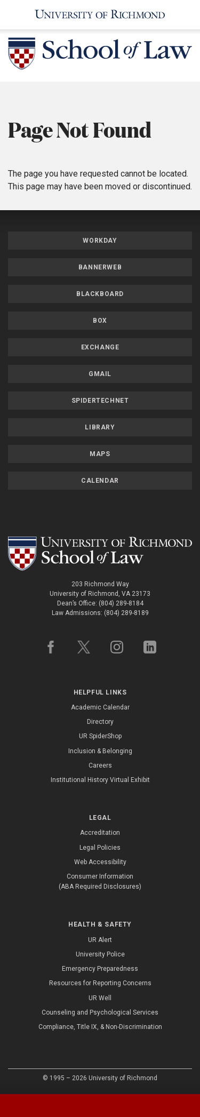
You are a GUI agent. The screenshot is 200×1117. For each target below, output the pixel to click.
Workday (100, 240)
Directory (100, 721)
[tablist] (100, 1105)
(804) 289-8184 (121, 603)
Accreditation (100, 832)
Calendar (100, 480)
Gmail (100, 374)
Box (100, 320)
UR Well (100, 998)
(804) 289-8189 (126, 613)
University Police (100, 954)
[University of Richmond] (100, 15)
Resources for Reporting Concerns (100, 983)
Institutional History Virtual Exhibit (100, 780)
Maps (100, 454)
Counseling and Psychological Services (100, 1012)
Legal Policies (100, 847)
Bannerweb (100, 267)
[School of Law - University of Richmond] (100, 55)
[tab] (25, 1105)
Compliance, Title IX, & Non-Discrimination (100, 1027)
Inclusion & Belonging (100, 751)
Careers (100, 765)
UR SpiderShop (100, 736)
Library (100, 427)
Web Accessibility (100, 862)
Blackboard (100, 294)
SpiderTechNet (100, 400)
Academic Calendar (100, 707)
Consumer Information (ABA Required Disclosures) (100, 881)
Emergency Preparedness (100, 968)
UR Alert (100, 940)
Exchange (100, 347)
